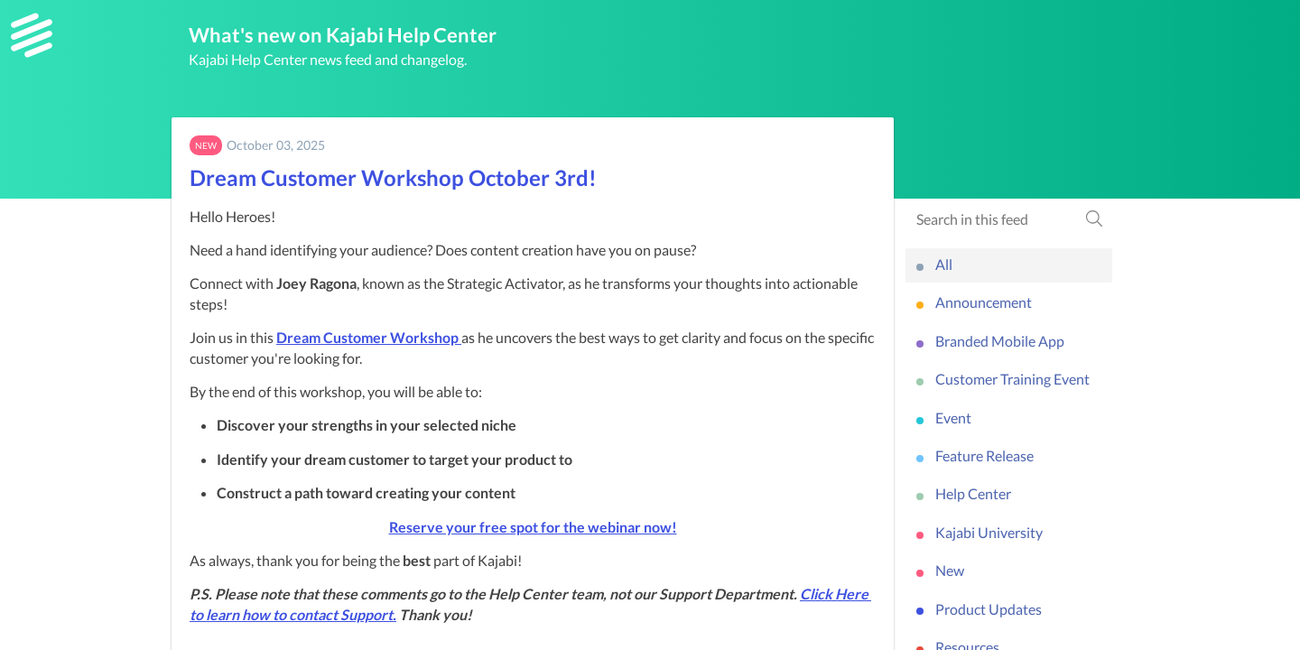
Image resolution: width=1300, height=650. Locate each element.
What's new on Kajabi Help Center (343, 35)
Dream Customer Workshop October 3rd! (393, 177)
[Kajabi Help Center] (31, 35)
